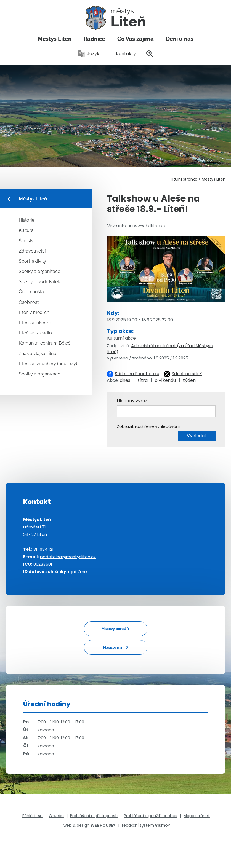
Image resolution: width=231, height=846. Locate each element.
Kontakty (123, 53)
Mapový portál (114, 629)
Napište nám (113, 647)
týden (189, 380)
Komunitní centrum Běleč (44, 343)
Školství (26, 240)
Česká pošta (31, 291)
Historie (26, 220)
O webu (56, 815)
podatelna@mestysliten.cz (68, 557)
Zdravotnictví (32, 251)
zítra (142, 380)
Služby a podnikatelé (40, 281)
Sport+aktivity (32, 261)
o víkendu (165, 380)
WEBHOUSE (103, 825)
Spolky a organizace (39, 271)
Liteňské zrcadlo (35, 332)
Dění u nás (179, 39)
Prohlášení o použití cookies (150, 815)
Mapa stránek (197, 815)
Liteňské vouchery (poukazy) (48, 363)
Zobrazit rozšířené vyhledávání (148, 426)
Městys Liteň (54, 39)
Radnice (94, 39)
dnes (125, 380)
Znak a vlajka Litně (37, 353)
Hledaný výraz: (132, 401)
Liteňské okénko (35, 322)
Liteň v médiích (34, 312)
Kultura (26, 230)
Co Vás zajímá (135, 39)
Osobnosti (29, 302)
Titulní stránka (183, 179)
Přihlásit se (32, 815)
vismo (162, 825)
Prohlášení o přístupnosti (94, 815)
